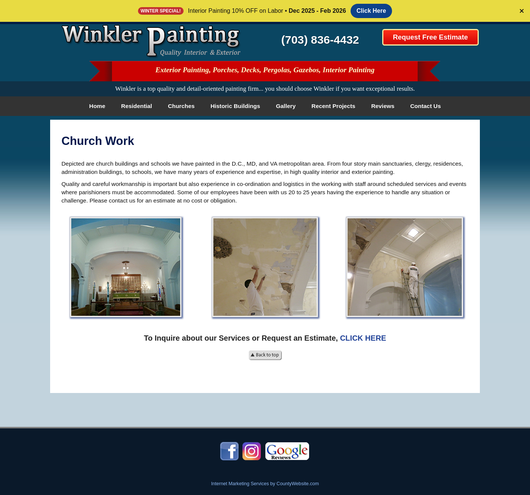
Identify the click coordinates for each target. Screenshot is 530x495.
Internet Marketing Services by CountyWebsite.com (265, 483)
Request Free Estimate (430, 37)
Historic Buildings (235, 106)
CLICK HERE (363, 338)
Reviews (383, 106)
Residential (136, 106)
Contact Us (425, 106)
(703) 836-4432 (320, 40)
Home (97, 106)
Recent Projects (333, 106)
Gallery (286, 106)
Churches (181, 106)
